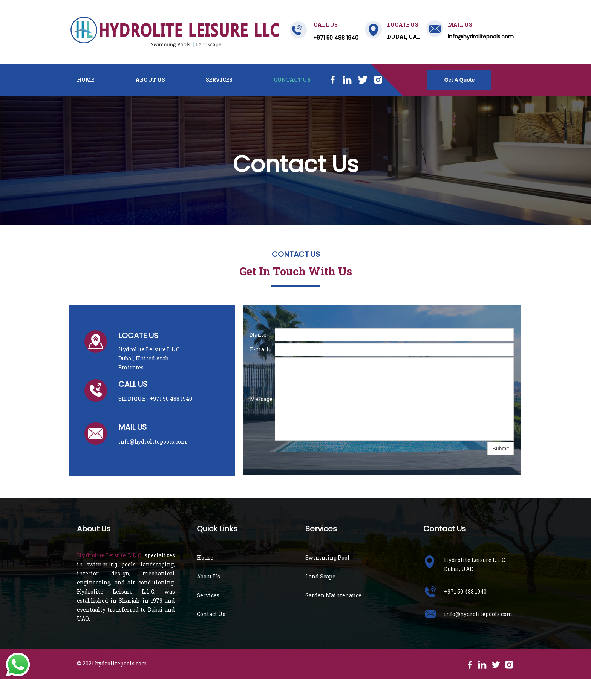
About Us (150, 79)
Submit (500, 449)
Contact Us (292, 79)
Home (85, 79)
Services (219, 79)
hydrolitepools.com (121, 663)
